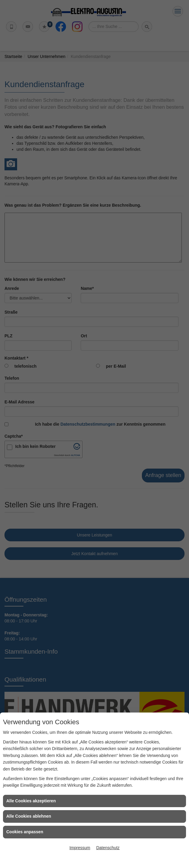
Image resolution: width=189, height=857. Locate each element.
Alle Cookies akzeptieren (31, 800)
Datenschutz (108, 847)
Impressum (79, 847)
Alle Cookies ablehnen (28, 816)
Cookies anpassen (24, 831)
